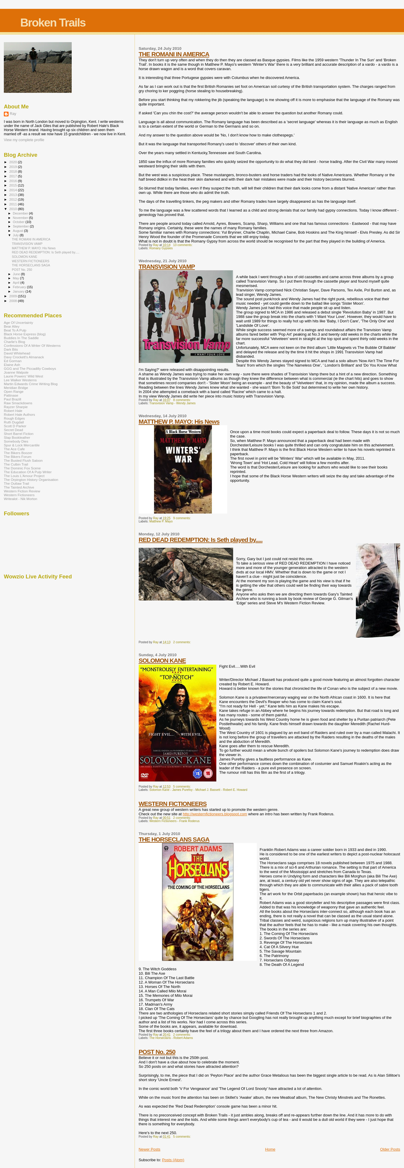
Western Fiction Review (22, 491)
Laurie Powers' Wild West (23, 376)
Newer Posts (150, 1149)
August (18, 230)
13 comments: (183, 245)
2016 (13, 181)
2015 (13, 185)
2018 (13, 171)
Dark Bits (11, 349)
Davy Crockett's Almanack (24, 357)
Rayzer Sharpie (16, 407)
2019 (13, 167)
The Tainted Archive (19, 487)
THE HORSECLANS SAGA (174, 839)
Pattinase (11, 395)
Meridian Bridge (16, 388)
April (16, 282)
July (16, 235)
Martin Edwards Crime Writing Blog (31, 384)
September (21, 226)
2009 (13, 296)
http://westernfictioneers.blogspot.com (215, 814)
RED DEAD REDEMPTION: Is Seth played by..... (201, 539)
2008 (13, 301)
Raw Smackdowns (18, 403)
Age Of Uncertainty (18, 322)
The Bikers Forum (17, 456)
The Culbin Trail (16, 464)
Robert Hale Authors (19, 414)
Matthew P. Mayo (161, 521)
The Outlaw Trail (16, 483)
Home (270, 1149)
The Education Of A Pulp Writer (28, 472)
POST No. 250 (157, 1051)
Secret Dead (13, 430)
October (19, 222)
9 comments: (182, 518)
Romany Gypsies (161, 248)
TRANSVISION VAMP (167, 266)
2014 (13, 190)
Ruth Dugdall (14, 422)
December (21, 213)
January (19, 291)
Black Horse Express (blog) (25, 334)
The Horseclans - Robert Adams (171, 1038)
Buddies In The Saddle (21, 338)
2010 (13, 209)
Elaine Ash (12, 365)
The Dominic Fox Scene (22, 468)
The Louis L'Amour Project (24, 476)
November (21, 218)
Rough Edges (14, 418)
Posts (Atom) (173, 1160)
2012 (13, 199)
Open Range (13, 391)
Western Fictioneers (19, 495)
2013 (13, 195)
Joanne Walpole (16, 372)
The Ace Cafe (14, 449)
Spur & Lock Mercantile (22, 445)
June (17, 274)
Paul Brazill (12, 399)
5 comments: (182, 786)
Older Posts (390, 1149)
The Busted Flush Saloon (23, 460)
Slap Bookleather (17, 437)
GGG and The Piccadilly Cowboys (30, 368)
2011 (13, 204)
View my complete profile (24, 140)
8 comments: (182, 400)
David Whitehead (17, 353)
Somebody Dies (16, 441)
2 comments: (182, 642)
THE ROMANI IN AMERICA (174, 54)
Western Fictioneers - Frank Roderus (174, 821)
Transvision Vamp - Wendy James (172, 403)
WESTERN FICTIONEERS (173, 803)
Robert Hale (13, 411)
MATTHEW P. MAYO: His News (179, 421)
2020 (13, 162)
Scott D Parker (15, 426)
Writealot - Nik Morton (20, 499)
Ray (13, 114)
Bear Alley (11, 326)
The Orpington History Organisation (31, 479)
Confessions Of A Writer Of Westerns (32, 345)
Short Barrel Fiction (18, 433)
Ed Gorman (13, 361)
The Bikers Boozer (18, 453)
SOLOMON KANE (162, 660)
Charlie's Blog (14, 342)
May (16, 278)
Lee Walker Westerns (20, 380)
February (20, 287)
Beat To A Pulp (15, 330)
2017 (13, 176)
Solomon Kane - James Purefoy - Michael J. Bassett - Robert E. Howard (198, 789)
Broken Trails (52, 22)
